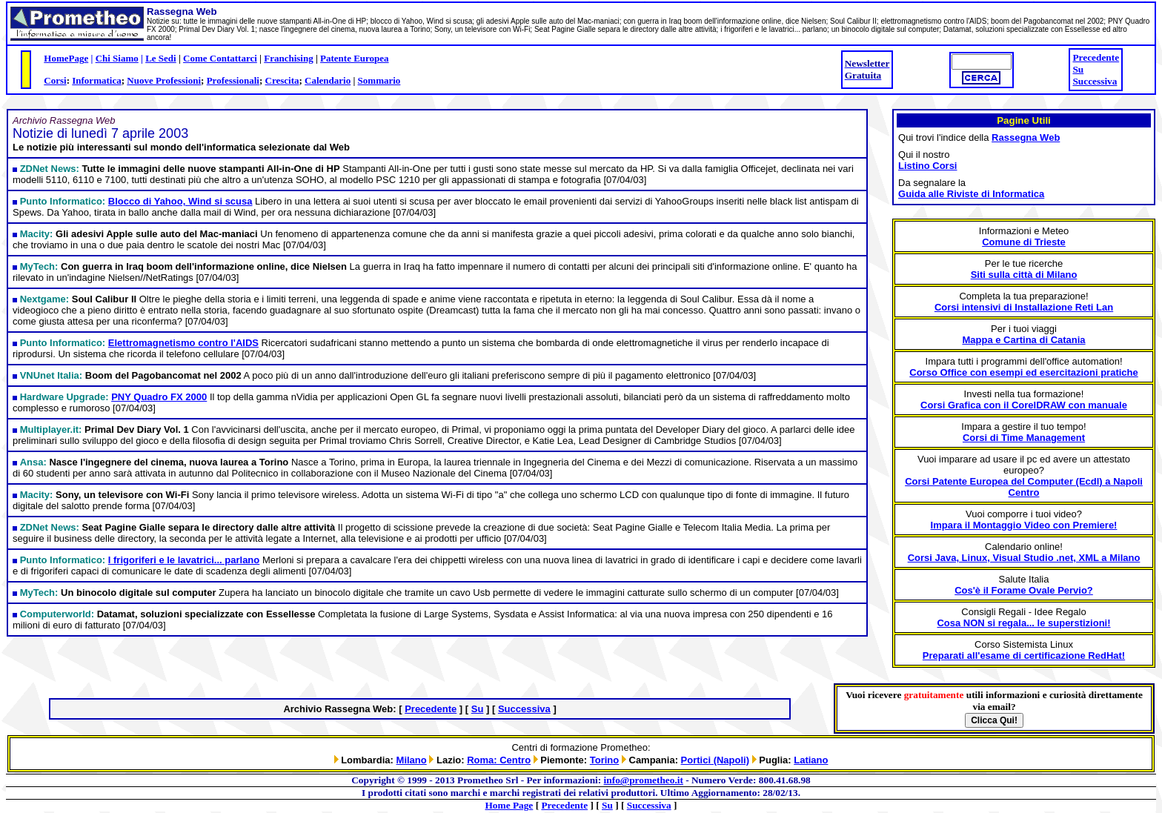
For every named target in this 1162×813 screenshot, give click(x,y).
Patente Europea (354, 58)
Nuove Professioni (164, 80)
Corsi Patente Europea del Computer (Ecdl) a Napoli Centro (1024, 487)
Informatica (96, 80)
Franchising (288, 58)
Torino (604, 760)
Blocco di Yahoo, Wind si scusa (180, 201)
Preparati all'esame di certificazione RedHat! (1024, 655)
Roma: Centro (499, 760)
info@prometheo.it (643, 780)
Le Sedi (160, 58)
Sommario (379, 80)
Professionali (233, 80)
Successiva (1094, 81)
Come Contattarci (220, 58)
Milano (411, 760)
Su (1077, 69)
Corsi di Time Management (1024, 437)
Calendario (328, 80)
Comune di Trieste (1024, 242)
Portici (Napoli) (715, 760)
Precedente (1095, 57)
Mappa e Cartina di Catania (1023, 339)
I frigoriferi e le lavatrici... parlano (183, 559)
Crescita (282, 80)
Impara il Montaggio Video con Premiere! (1024, 525)
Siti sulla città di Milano (1024, 274)
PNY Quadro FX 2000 (159, 396)
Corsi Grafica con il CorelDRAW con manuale (1023, 405)
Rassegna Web (1026, 137)
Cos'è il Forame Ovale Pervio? (1023, 590)
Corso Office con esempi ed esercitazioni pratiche (1023, 372)
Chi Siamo (117, 58)
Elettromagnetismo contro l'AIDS (183, 342)
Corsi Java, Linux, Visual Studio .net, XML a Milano (1024, 557)
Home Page (509, 805)
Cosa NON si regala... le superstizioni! (1023, 622)
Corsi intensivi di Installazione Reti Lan (1023, 307)
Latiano (811, 760)
